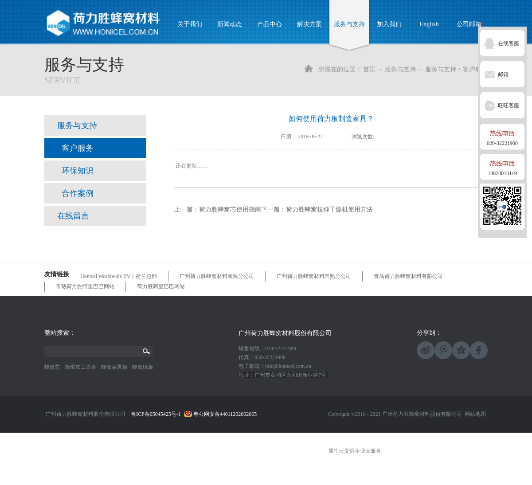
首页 (369, 69)
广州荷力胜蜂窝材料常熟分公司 (314, 276)
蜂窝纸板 (142, 367)
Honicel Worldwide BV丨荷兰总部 (118, 276)
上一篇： (217, 209)
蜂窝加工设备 (81, 367)
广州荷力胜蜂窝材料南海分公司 (217, 276)
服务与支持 (400, 69)
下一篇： (317, 209)
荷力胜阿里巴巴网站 (161, 286)
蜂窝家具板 (114, 367)
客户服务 (475, 69)
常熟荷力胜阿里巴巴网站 (85, 286)
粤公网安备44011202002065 (225, 414)
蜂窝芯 (52, 367)
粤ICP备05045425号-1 (156, 414)
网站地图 (474, 414)
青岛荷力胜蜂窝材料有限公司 (408, 276)
